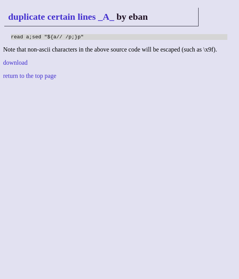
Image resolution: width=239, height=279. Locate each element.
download (15, 63)
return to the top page (29, 77)
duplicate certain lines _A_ (61, 17)
